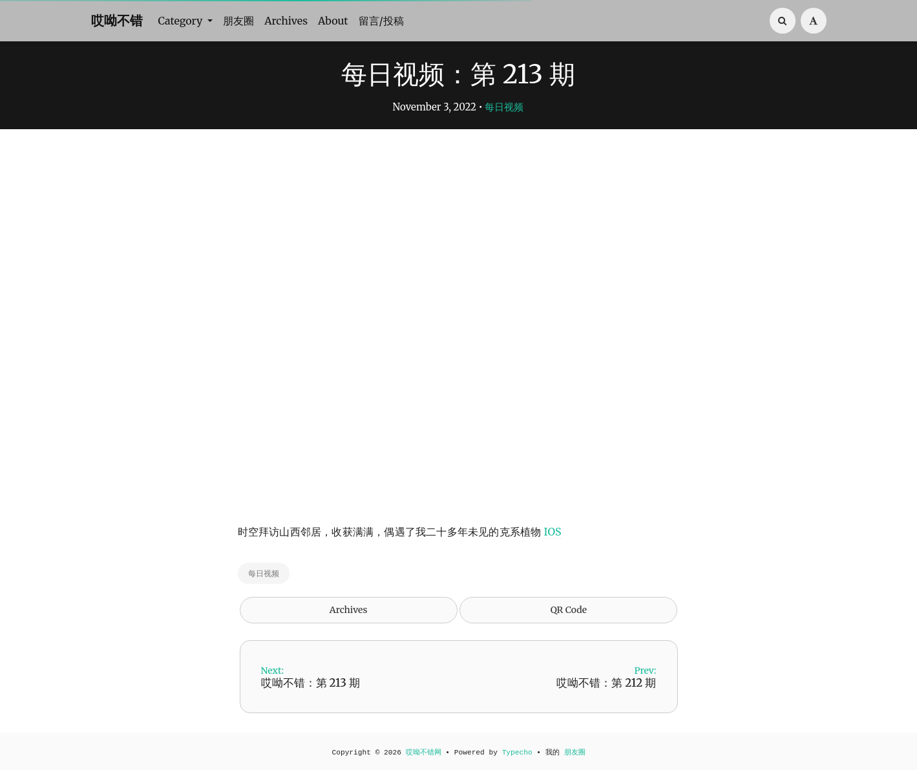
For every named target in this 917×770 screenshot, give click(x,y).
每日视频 (504, 107)
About (333, 20)
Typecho (517, 752)
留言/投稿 (381, 20)
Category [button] (182, 20)
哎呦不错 (117, 20)
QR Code (569, 610)
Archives (286, 20)
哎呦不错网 (423, 752)
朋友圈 (238, 20)
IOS (553, 531)
